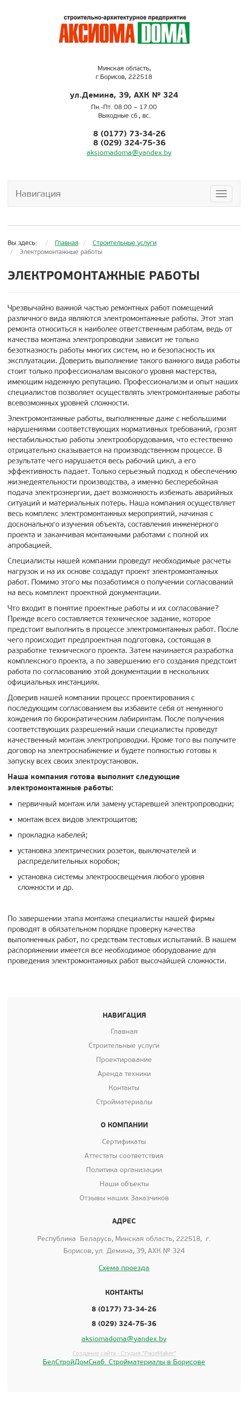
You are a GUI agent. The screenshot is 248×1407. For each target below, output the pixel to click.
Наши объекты (124, 1184)
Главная (124, 1031)
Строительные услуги (124, 1045)
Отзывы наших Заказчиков (124, 1198)
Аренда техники (124, 1073)
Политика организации (124, 1170)
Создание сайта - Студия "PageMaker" (124, 1353)
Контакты (124, 1088)
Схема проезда (124, 1268)
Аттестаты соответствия (124, 1155)
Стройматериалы (124, 1102)
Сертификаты (124, 1141)
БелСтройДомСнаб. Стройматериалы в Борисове (124, 1362)
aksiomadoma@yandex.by (129, 152)
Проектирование (124, 1059)
